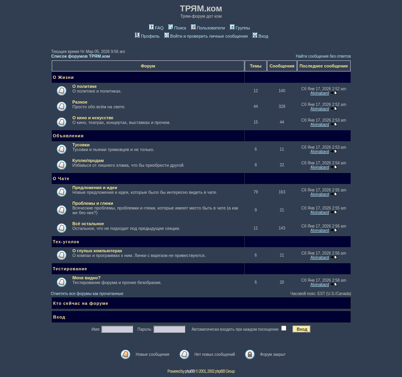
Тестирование (70, 268)
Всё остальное (88, 223)
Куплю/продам (88, 160)
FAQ (156, 27)
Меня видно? (87, 277)
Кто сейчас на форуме (81, 303)
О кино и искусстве (93, 117)
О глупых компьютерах (97, 250)
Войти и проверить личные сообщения (206, 36)
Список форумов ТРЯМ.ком (80, 56)
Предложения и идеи (95, 187)
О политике (85, 86)
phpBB (190, 371)
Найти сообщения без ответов (323, 56)
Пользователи (208, 27)
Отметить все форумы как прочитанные (87, 293)
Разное (80, 102)
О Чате (61, 178)
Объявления (68, 135)
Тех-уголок (66, 241)
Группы (240, 27)
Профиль (147, 36)
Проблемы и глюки (93, 203)
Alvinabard (320, 93)
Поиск (177, 27)
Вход (260, 36)
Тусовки (81, 144)
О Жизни (63, 77)
